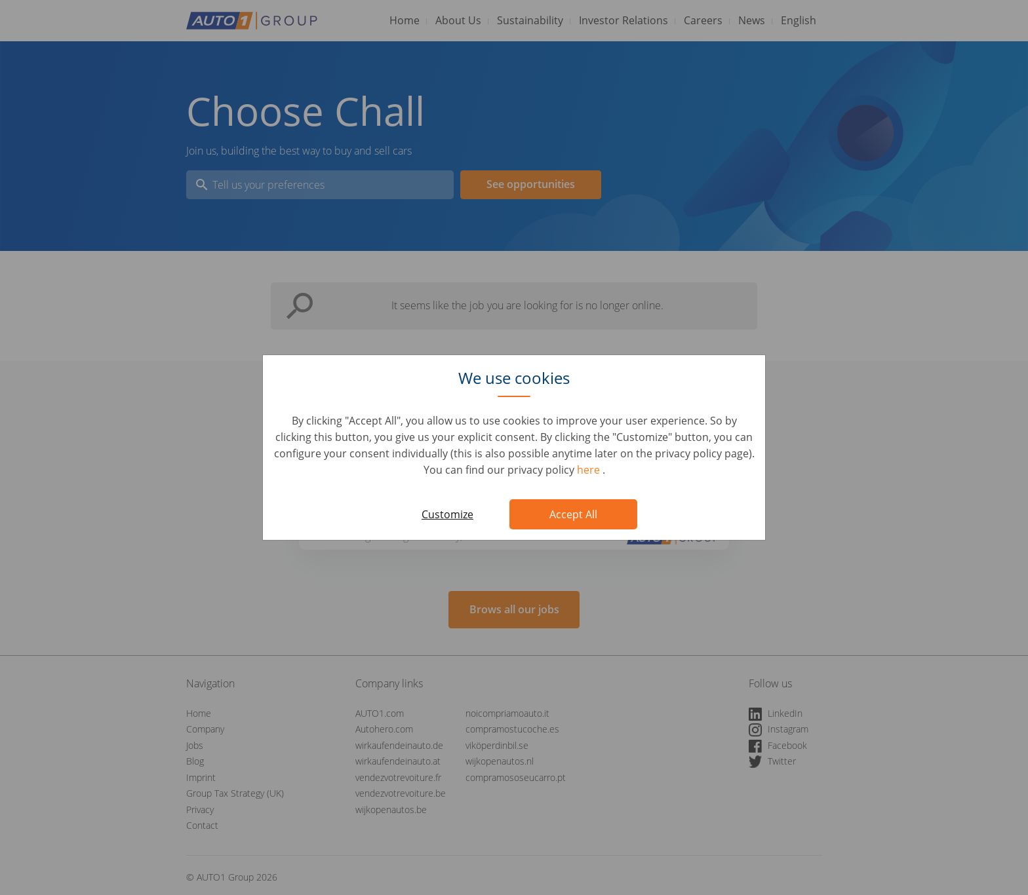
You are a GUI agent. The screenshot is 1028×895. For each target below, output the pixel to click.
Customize (447, 514)
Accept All (573, 514)
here (590, 470)
